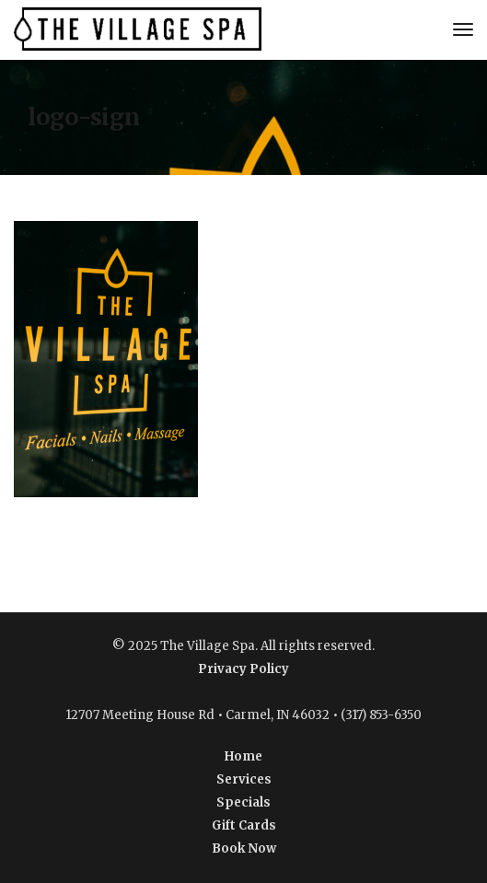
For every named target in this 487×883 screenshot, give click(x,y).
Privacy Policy (243, 669)
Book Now (244, 848)
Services (244, 779)
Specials (243, 802)
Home (243, 756)
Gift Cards (244, 825)
